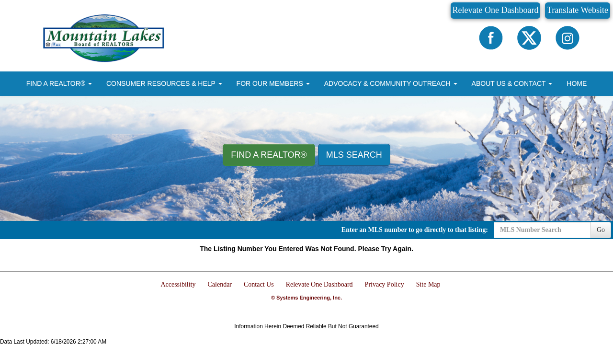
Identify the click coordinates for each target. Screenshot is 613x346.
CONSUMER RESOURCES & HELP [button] (164, 83)
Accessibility (177, 284)
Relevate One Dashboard (496, 10)
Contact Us (259, 284)
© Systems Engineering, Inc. (306, 297)
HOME (577, 83)
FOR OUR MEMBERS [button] (273, 83)
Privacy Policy (384, 284)
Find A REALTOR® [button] (269, 155)
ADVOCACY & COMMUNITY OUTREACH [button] (390, 83)
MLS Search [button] (354, 155)
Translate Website (577, 10)
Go (601, 229)
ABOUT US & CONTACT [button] (512, 83)
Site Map (428, 284)
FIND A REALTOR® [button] (59, 83)
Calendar (220, 284)
